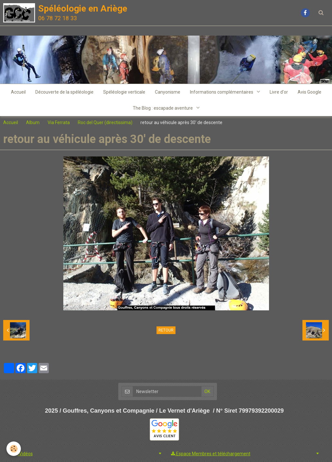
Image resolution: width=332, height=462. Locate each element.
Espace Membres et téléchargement (210, 453)
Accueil (18, 92)
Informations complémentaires (222, 92)
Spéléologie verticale (124, 92)
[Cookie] (13, 448)
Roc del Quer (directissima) (105, 122)
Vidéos (23, 453)
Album (33, 122)
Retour (166, 330)
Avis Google (309, 92)
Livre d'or (279, 92)
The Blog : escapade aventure (163, 108)
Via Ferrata (59, 122)
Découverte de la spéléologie (64, 92)
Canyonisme (167, 92)
